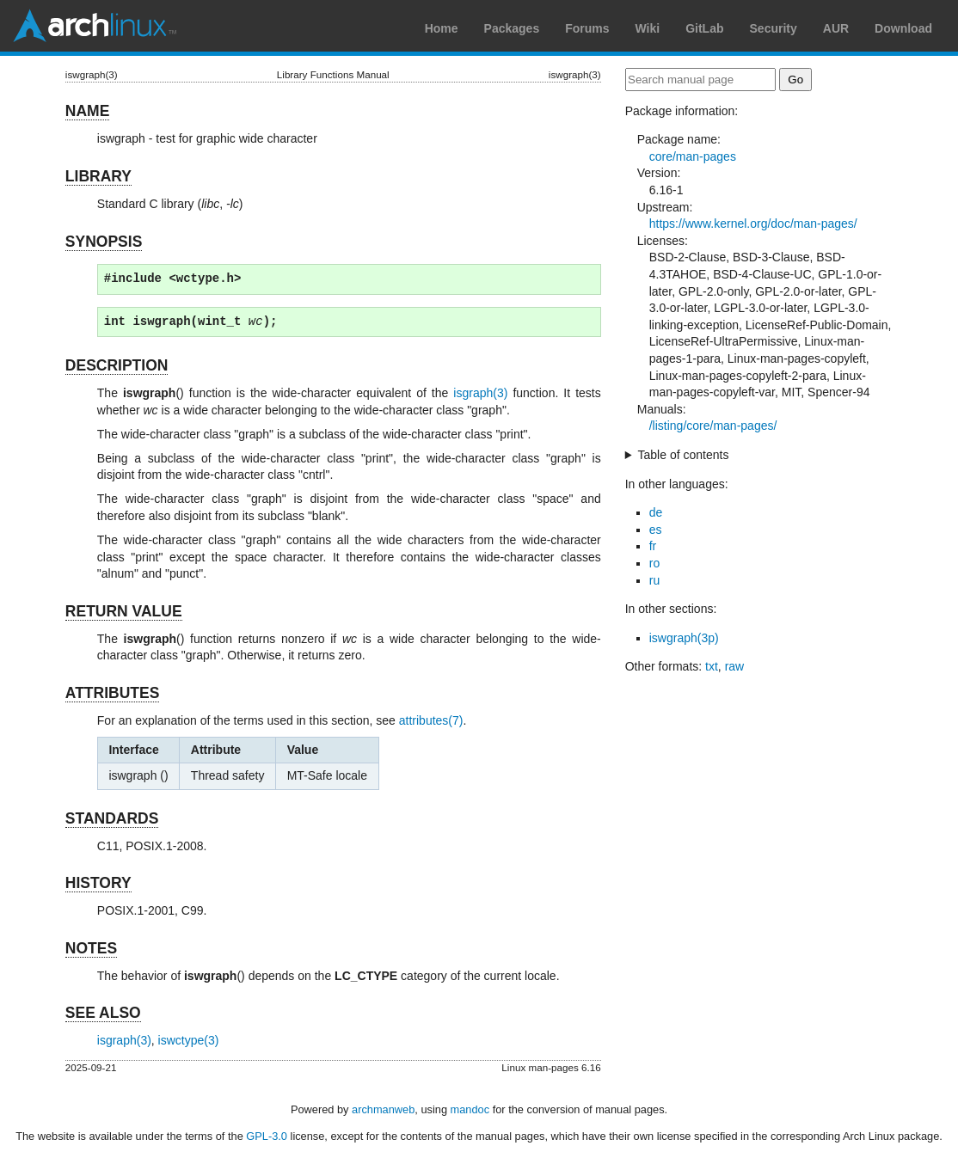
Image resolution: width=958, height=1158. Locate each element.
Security (773, 28)
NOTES (91, 948)
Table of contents (683, 455)
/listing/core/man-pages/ (713, 425)
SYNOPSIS (103, 241)
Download (903, 28)
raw (735, 666)
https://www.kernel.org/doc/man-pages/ (753, 223)
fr (653, 546)
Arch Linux (94, 26)
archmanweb (383, 1109)
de (656, 512)
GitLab (704, 28)
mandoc (470, 1109)
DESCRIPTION (117, 365)
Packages (512, 28)
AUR (836, 28)
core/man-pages (692, 156)
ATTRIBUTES (112, 693)
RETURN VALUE (123, 611)
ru (654, 580)
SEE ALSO (103, 1012)
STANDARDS (112, 818)
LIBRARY (98, 176)
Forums (587, 28)
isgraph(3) (480, 393)
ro (654, 563)
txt (711, 666)
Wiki (648, 28)
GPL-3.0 (266, 1136)
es (655, 529)
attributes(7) (431, 720)
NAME (87, 110)
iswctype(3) (188, 1040)
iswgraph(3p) (684, 638)
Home (441, 28)
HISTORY (98, 882)
